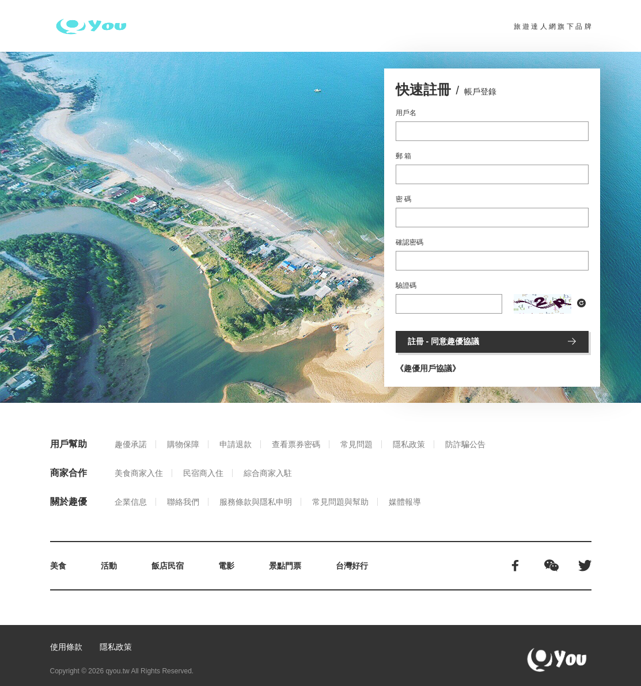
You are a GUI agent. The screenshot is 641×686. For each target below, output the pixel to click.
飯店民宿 (167, 565)
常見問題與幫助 (340, 501)
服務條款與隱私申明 (255, 501)
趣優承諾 (131, 444)
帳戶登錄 (480, 91)
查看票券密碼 (296, 444)
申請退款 (235, 444)
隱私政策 (409, 444)
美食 (58, 565)
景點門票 (285, 565)
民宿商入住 (203, 473)
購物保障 (183, 444)
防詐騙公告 (465, 444)
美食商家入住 (139, 473)
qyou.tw (117, 671)
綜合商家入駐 (268, 473)
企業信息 (131, 501)
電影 (226, 565)
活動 (109, 565)
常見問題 (356, 444)
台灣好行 (352, 565)
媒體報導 (405, 501)
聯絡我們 (183, 501)
